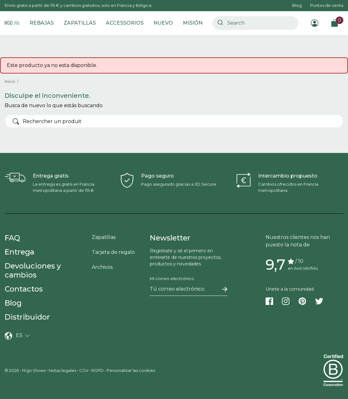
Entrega (19, 251)
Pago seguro (157, 176)
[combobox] (255, 23)
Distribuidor (27, 316)
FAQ (12, 237)
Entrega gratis (51, 176)
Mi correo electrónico (172, 278)
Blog (297, 5)
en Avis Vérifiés (303, 268)
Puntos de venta (326, 5)
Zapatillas (103, 237)
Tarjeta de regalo (113, 252)
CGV (83, 370)
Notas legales (62, 370)
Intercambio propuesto (287, 176)
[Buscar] (174, 121)
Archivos (102, 267)
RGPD (97, 370)
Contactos (24, 288)
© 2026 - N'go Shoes (26, 370)
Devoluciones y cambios (33, 270)
